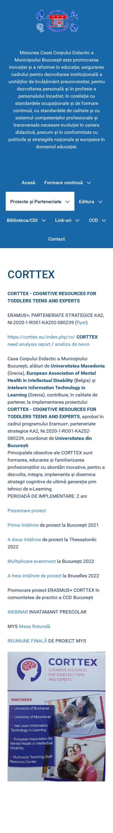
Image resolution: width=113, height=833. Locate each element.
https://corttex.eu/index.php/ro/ (41, 337)
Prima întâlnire (23, 525)
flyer (81, 322)
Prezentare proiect (27, 510)
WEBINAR (18, 612)
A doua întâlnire (24, 539)
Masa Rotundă (34, 626)
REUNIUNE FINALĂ (27, 641)
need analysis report (29, 344)
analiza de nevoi (72, 344)
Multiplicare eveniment (32, 561)
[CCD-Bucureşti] (56, 21)
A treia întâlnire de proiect (34, 576)
